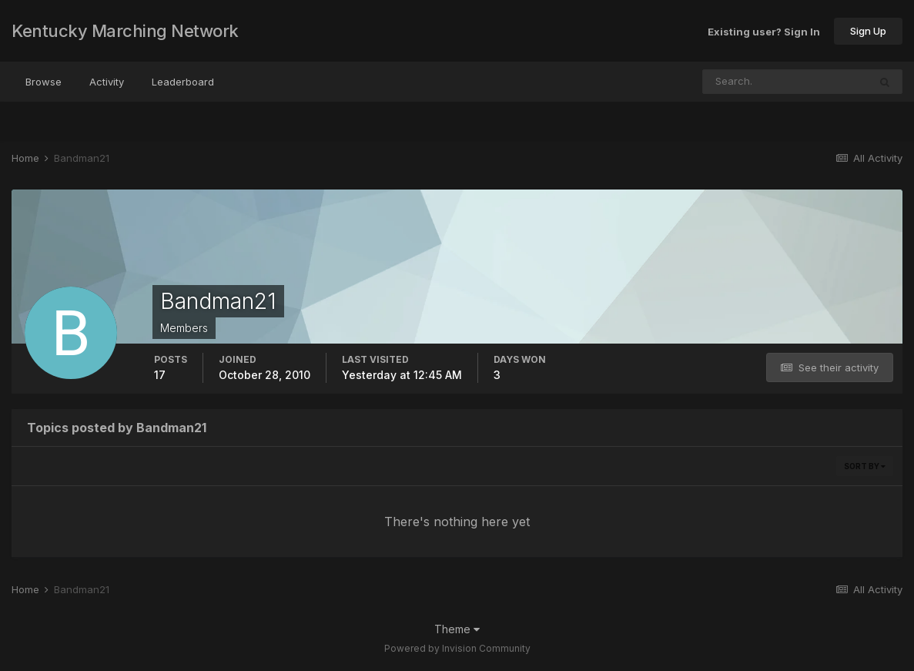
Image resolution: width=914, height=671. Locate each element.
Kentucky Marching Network (125, 31)
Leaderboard (183, 81)
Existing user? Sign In (764, 31)
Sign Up (868, 31)
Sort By (865, 466)
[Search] (735, 81)
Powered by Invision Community (457, 648)
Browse (43, 81)
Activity (106, 81)
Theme (457, 629)
